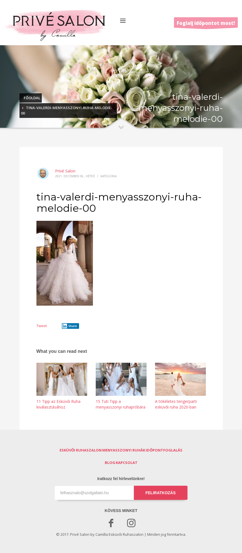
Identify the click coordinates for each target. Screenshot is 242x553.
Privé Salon (65, 171)
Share (69, 326)
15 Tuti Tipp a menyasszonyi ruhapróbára (120, 404)
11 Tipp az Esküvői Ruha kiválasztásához (58, 404)
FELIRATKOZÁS (160, 493)
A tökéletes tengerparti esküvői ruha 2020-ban (176, 404)
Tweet (41, 325)
